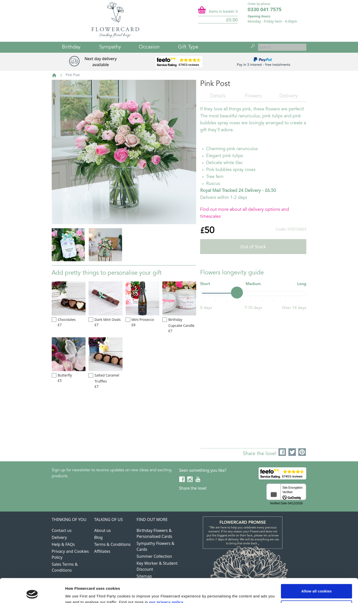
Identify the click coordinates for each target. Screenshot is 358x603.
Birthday (71, 47)
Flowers (253, 96)
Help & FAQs (63, 544)
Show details (76, 593)
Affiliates (102, 551)
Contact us (62, 530)
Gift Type (188, 47)
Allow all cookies (316, 568)
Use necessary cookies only (316, 585)
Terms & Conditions (112, 544)
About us (102, 530)
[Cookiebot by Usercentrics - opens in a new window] (32, 593)
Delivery (288, 96)
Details (217, 96)
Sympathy (110, 47)
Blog (98, 537)
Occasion (149, 47)
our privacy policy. (166, 579)
